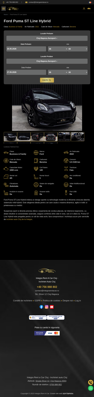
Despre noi (68, 300)
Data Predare (26, 67)
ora (68, 44)
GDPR (37, 300)
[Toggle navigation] (3, 8)
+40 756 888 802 (47, 286)
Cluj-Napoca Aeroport (47, 38)
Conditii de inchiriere (22, 300)
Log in (78, 300)
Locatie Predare (47, 56)
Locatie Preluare (46, 33)
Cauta (46, 80)
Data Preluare (26, 44)
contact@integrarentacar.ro (47, 291)
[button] (90, 2)
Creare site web (61, 393)
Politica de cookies (51, 300)
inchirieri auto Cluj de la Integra (19, 219)
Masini (6, 14)
